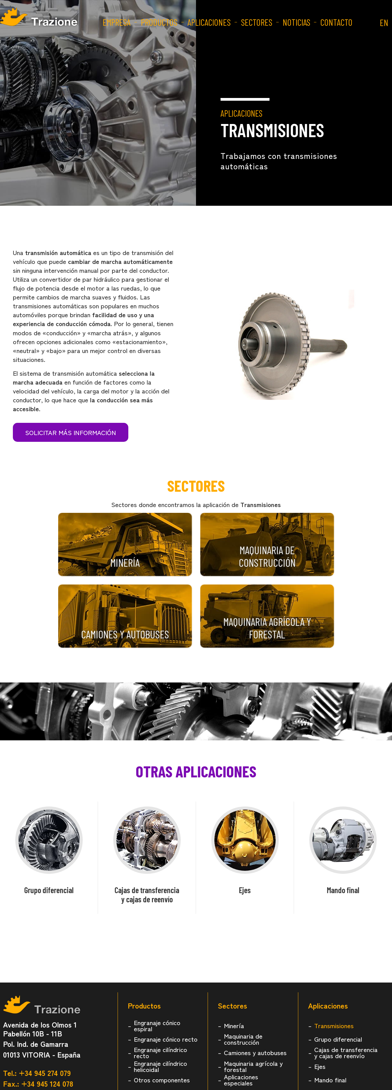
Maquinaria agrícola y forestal (253, 1066)
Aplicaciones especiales (241, 1079)
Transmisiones (334, 1025)
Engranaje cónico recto (166, 1038)
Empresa (116, 22)
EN (383, 22)
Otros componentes (162, 1079)
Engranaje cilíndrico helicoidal (160, 1066)
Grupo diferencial (49, 890)
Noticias (296, 22)
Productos (159, 22)
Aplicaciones (208, 22)
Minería (234, 1025)
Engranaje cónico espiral (157, 1025)
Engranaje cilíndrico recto (160, 1052)
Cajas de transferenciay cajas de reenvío (147, 894)
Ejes (245, 890)
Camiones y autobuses (255, 1052)
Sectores (256, 22)
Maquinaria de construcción (243, 1039)
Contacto (336, 22)
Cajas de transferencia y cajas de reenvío (346, 1052)
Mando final (343, 890)
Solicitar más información (70, 432)
